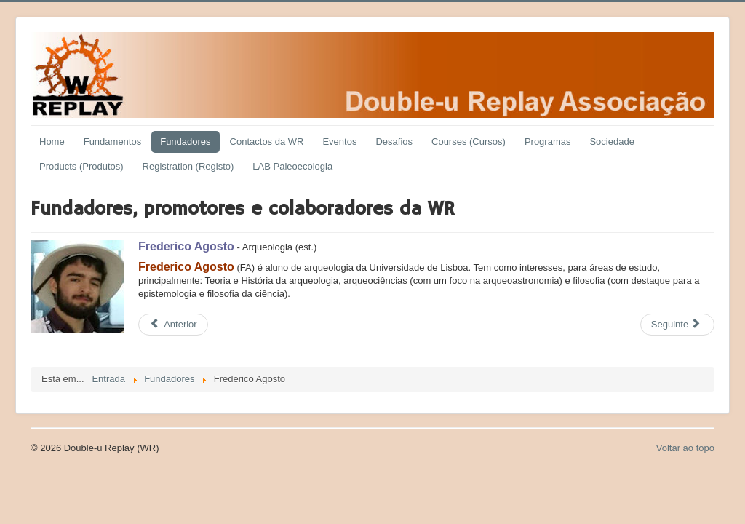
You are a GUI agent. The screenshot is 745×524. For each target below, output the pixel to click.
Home (52, 141)
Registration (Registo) (188, 166)
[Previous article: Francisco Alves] (173, 325)
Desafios (394, 141)
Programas (548, 141)
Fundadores (185, 141)
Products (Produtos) (81, 166)
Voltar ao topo (685, 447)
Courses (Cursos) (468, 141)
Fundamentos (113, 141)
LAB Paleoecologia (292, 166)
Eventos (339, 141)
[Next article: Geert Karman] (677, 325)
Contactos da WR (267, 141)
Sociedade (611, 141)
